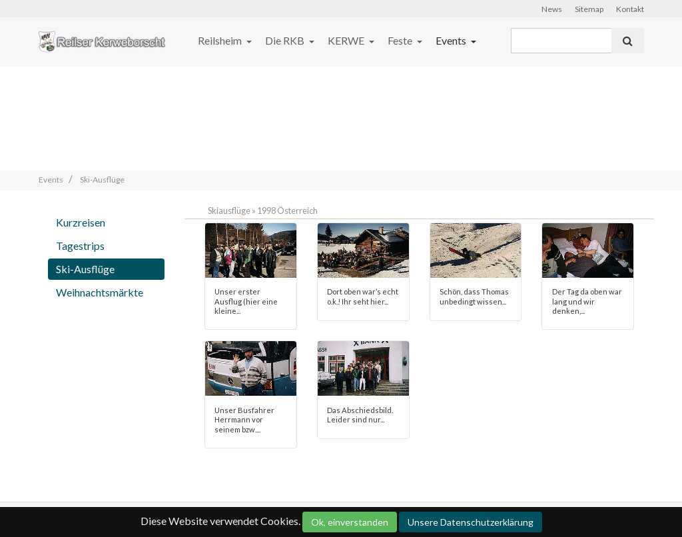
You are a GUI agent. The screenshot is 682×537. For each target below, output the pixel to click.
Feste (401, 40)
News (551, 9)
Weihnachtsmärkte (99, 292)
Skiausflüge (229, 210)
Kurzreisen (80, 222)
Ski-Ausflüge (85, 269)
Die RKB (285, 40)
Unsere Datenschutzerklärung (470, 522)
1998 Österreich (287, 210)
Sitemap (589, 9)
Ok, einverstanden (349, 522)
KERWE (347, 40)
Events (452, 40)
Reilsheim (221, 40)
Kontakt (630, 9)
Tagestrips (80, 245)
